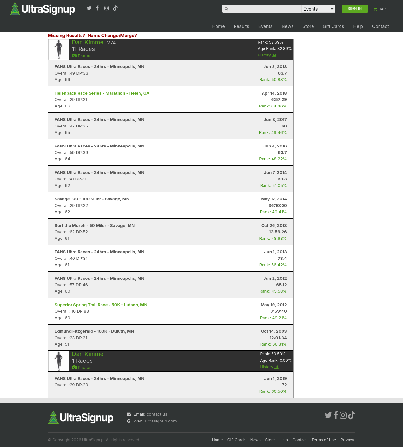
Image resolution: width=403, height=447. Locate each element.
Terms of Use (324, 439)
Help (358, 26)
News (287, 26)
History (267, 55)
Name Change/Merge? (112, 35)
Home (218, 26)
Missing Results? (66, 35)
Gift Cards (333, 26)
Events (265, 26)
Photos (81, 55)
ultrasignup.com (161, 420)
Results (241, 26)
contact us (157, 414)
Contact (380, 26)
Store (308, 26)
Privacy (347, 439)
